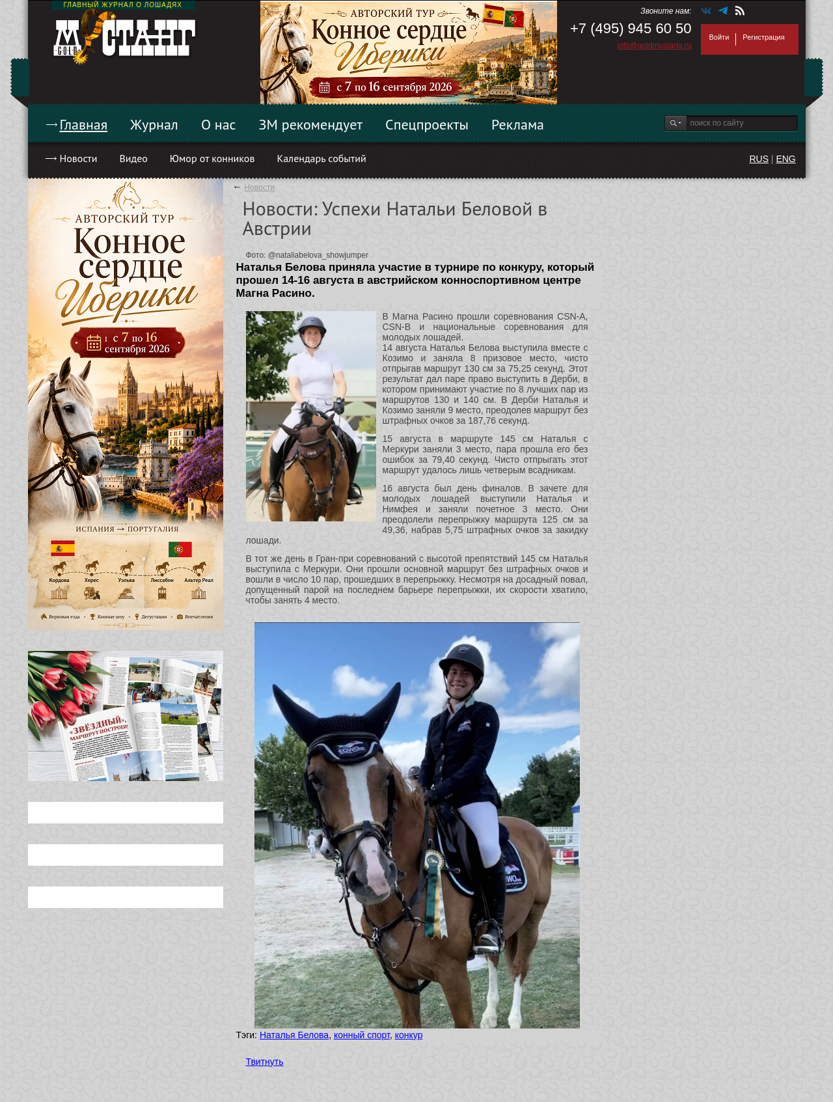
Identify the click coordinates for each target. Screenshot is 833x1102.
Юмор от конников (212, 158)
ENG (785, 159)
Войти (719, 37)
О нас (218, 124)
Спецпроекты (427, 124)
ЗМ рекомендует (311, 124)
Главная (84, 124)
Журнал (154, 124)
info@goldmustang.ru (654, 45)
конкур (409, 1035)
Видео (133, 158)
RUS (759, 159)
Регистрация (763, 37)
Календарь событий (321, 158)
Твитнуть (265, 1061)
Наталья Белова (294, 1035)
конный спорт (362, 1035)
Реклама (517, 124)
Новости (79, 158)
